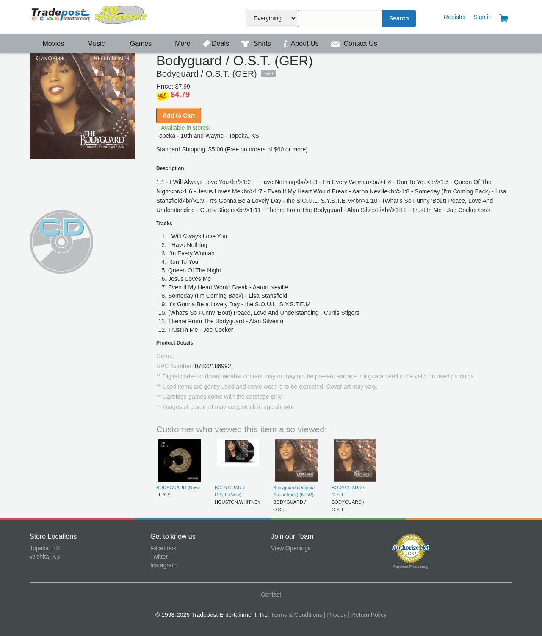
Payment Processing (411, 566)
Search (399, 18)
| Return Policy (367, 614)
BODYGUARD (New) (178, 487)
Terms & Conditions (296, 614)
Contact (271, 594)
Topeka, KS (45, 548)
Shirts (257, 43)
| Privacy (335, 614)
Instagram (163, 565)
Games (135, 43)
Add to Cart (179, 115)
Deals (217, 43)
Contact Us (354, 43)
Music (92, 43)
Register (455, 17)
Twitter (159, 556)
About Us (302, 43)
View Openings (291, 548)
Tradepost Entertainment (90, 16)
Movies (48, 43)
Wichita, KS (45, 556)
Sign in (482, 17)
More (178, 43)
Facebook (163, 548)
